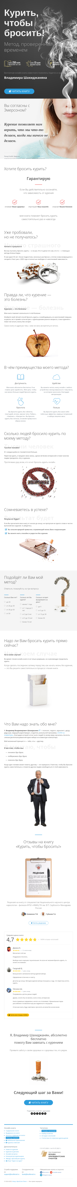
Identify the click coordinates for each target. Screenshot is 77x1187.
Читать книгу (19, 91)
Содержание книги (12, 1131)
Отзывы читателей (49, 1131)
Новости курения (12, 1149)
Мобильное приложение (15, 1140)
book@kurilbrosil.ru (28, 1174)
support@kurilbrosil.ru (11, 1174)
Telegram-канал (46, 1175)
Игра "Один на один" (14, 1161)
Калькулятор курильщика (15, 1156)
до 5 (39, 607)
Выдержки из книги (13, 1133)
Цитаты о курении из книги (15, 1135)
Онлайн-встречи (11, 1154)
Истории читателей (48, 1136)
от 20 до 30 (10, 606)
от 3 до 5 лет (27, 614)
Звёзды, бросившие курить (15, 1158)
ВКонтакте (44, 1172)
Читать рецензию (38, 923)
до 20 (8, 602)
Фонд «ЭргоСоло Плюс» (19, 1181)
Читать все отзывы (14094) (18, 1015)
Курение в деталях (12, 1152)
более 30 (41, 618)
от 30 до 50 (10, 610)
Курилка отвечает (13, 1142)
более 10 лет (27, 622)
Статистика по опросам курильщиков (55, 1138)
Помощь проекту (12, 1138)
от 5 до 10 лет (27, 618)
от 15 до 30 (42, 614)
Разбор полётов (47, 1133)
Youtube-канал (55, 1172)
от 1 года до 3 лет (27, 609)
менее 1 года (27, 604)
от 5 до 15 (42, 610)
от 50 (8, 613)
